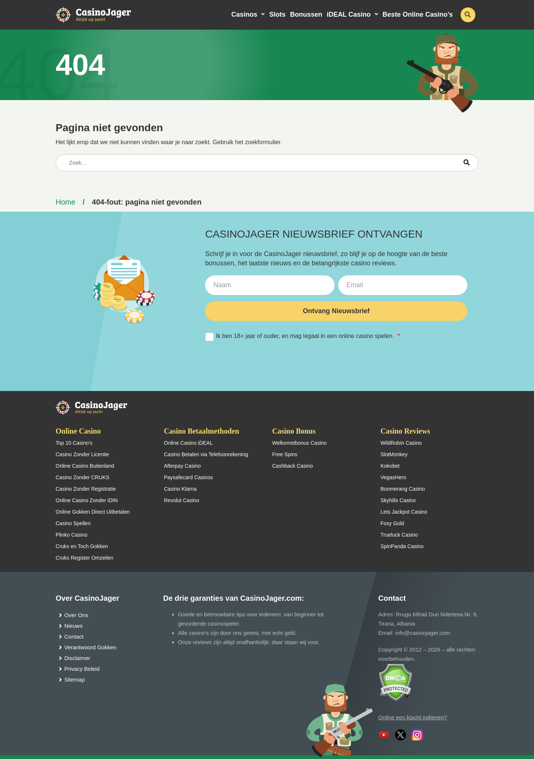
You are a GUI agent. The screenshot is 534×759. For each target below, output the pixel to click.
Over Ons (76, 615)
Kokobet (389, 466)
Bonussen (306, 14)
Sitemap (75, 679)
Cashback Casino (292, 466)
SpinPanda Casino (401, 546)
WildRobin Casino (401, 443)
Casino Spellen (73, 523)
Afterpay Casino (182, 466)
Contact (74, 636)
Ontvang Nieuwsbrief (336, 311)
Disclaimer (77, 658)
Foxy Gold (392, 523)
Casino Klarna (180, 489)
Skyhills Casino (398, 500)
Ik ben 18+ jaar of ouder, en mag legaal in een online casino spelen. (302, 336)
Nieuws (74, 626)
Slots (277, 14)
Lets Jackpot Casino (403, 512)
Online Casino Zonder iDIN (87, 500)
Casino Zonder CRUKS (82, 477)
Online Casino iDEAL (188, 443)
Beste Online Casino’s (418, 14)
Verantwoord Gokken (90, 647)
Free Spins (284, 454)
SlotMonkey (394, 454)
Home (65, 202)
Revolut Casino (181, 500)
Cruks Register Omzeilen (84, 558)
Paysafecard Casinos (188, 477)
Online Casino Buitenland (85, 466)
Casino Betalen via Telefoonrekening (206, 454)
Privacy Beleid (82, 669)
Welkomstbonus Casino (299, 443)
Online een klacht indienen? (412, 717)
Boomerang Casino (402, 489)
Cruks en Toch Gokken (82, 546)
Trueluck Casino (399, 535)
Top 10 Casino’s (74, 443)
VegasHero (393, 477)
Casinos (244, 14)
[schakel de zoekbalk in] (468, 14)
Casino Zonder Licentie (82, 454)
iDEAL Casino (349, 14)
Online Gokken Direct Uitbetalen (93, 512)
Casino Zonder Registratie (86, 489)
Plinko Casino (72, 535)
